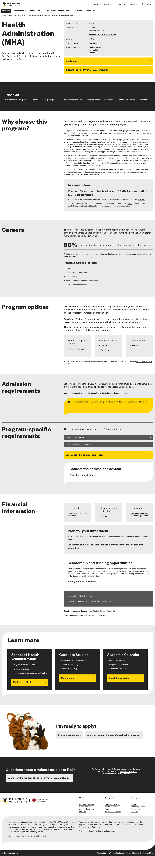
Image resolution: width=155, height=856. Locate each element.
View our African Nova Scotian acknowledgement (99, 831)
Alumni (78, 11)
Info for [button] (119, 4)
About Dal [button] (90, 11)
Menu (150, 4)
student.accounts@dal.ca (79, 615)
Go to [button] (106, 4)
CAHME (141, 199)
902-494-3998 (103, 615)
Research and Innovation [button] (57, 11)
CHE (130, 204)
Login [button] (132, 4)
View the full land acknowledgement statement (26, 836)
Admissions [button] (18, 11)
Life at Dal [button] (35, 11)
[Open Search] (142, 4)
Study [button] (5, 11)
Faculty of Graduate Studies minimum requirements (114, 384)
